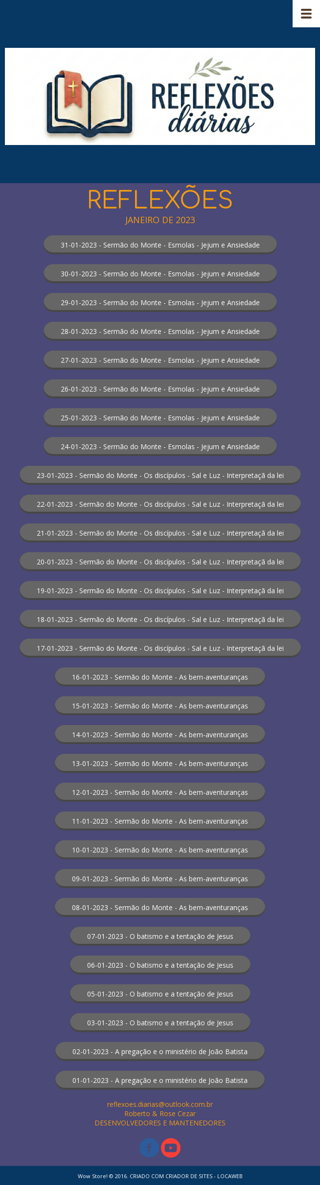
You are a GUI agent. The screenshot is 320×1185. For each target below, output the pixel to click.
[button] (160, 244)
